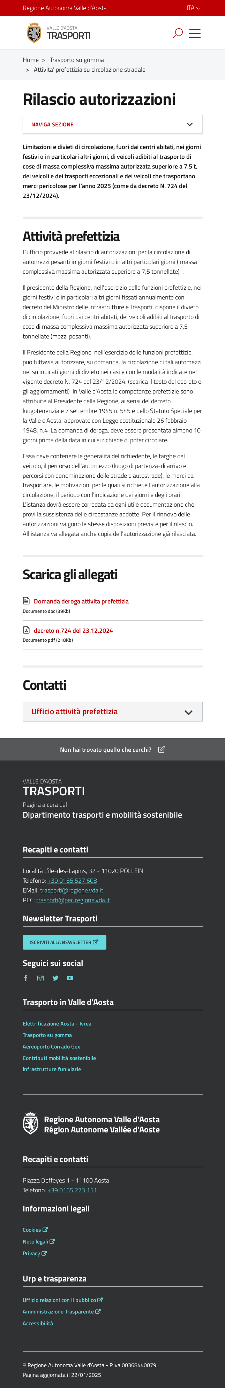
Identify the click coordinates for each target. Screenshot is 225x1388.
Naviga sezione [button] (52, 124)
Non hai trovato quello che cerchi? (112, 749)
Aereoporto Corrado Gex (51, 1046)
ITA (195, 7)
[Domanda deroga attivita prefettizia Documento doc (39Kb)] (113, 605)
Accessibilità (38, 1323)
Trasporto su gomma (47, 1035)
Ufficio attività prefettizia (74, 711)
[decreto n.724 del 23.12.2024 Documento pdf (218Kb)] (113, 635)
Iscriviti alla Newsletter (60, 942)
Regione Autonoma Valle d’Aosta (65, 8)
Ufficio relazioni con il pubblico (59, 1300)
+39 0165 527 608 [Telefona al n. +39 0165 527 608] (72, 880)
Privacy (31, 1253)
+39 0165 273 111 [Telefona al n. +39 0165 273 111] (72, 1190)
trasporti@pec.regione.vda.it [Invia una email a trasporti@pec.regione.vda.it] (73, 900)
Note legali (35, 1241)
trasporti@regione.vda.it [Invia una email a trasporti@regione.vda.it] (71, 890)
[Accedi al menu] (195, 33)
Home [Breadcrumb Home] (31, 59)
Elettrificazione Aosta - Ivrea (57, 1023)
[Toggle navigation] (179, 33)
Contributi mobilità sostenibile (59, 1058)
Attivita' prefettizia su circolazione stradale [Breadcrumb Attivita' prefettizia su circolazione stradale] (89, 69)
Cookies (32, 1229)
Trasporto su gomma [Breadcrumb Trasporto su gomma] (77, 59)
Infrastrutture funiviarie (52, 1069)
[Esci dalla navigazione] (151, 31)
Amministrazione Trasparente (58, 1311)
